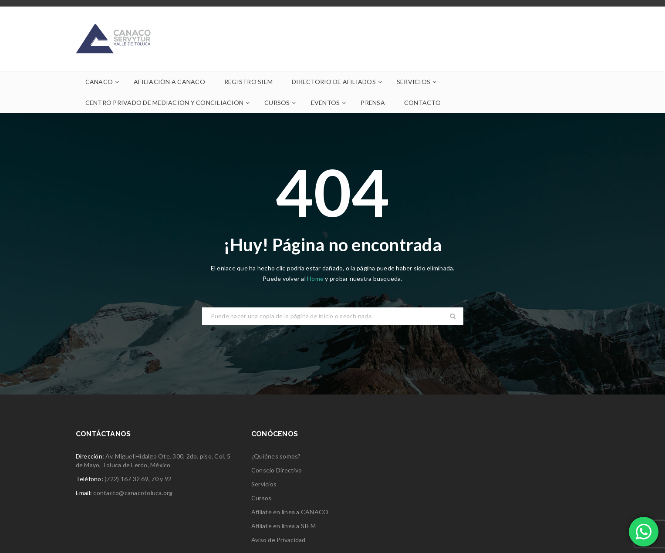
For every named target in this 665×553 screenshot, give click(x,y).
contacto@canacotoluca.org (132, 492)
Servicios (264, 484)
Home (316, 278)
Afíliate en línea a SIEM (283, 525)
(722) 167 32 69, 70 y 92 (138, 478)
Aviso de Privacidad (278, 539)
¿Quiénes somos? (276, 456)
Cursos (261, 498)
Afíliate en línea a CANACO (290, 512)
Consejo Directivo (276, 470)
